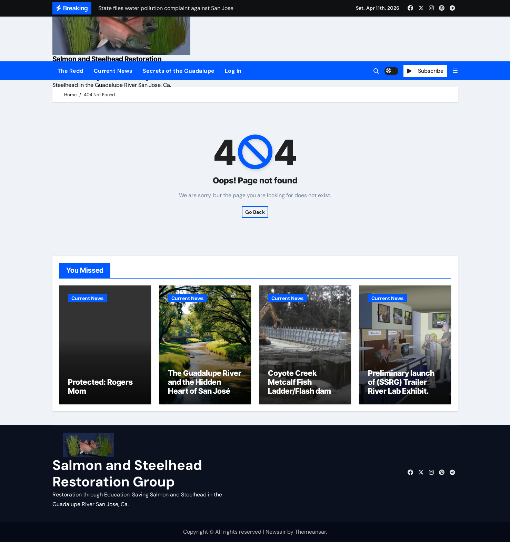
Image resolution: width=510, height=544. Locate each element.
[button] (455, 71)
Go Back (255, 212)
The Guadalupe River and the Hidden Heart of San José (204, 383)
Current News (113, 70)
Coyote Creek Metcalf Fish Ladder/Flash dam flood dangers (299, 388)
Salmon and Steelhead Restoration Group (127, 475)
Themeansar (310, 533)
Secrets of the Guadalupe (178, 70)
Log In (233, 70)
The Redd (70, 70)
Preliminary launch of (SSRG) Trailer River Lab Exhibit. (401, 383)
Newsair (276, 533)
